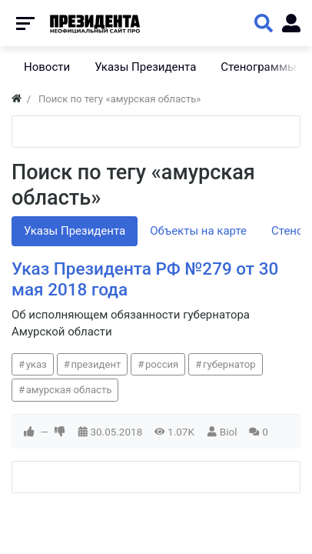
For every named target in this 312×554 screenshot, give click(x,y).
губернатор (229, 364)
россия (161, 364)
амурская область (69, 389)
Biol (228, 432)
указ (36, 364)
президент (96, 364)
